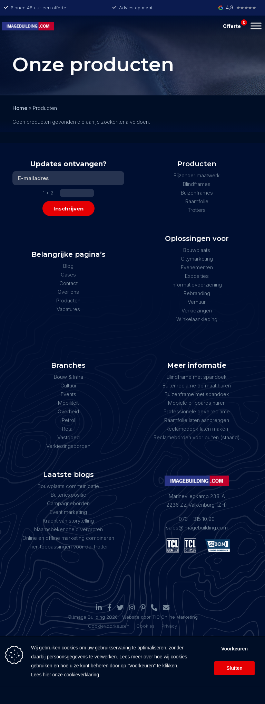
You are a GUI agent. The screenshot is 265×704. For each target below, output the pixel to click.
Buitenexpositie (68, 494)
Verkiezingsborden (68, 446)
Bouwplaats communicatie (68, 486)
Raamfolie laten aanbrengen (196, 420)
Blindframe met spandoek (197, 377)
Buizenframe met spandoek (197, 394)
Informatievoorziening (196, 284)
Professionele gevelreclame (197, 411)
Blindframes (196, 184)
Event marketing (68, 512)
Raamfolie (196, 201)
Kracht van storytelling (68, 520)
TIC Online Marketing (175, 617)
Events (68, 394)
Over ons (68, 292)
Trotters (197, 210)
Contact (68, 283)
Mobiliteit (68, 403)
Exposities (197, 276)
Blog (68, 266)
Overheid (68, 411)
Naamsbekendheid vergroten (68, 529)
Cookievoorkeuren (108, 626)
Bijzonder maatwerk (197, 175)
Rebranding (197, 293)
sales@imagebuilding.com (197, 527)
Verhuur (197, 302)
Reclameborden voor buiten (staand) (197, 437)
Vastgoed (68, 437)
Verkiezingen (196, 310)
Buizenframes (197, 192)
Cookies (145, 626)
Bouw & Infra (68, 377)
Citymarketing (197, 258)
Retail (68, 428)
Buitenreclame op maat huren (197, 385)
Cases (68, 274)
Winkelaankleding (196, 319)
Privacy (169, 626)
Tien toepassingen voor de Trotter (68, 546)
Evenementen (197, 267)
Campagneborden (68, 503)
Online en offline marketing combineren (68, 538)
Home (19, 108)
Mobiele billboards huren (197, 403)
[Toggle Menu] (256, 25)
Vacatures (68, 309)
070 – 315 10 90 (197, 519)
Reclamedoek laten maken (197, 428)
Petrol (68, 420)
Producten (68, 300)
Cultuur (68, 385)
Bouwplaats (196, 250)
